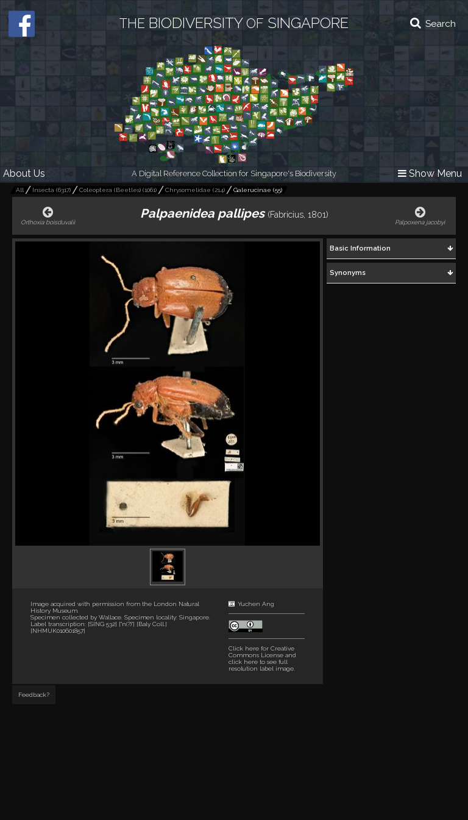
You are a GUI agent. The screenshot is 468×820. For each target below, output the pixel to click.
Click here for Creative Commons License (261, 651)
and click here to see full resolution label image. (262, 658)
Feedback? (33, 694)
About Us (24, 173)
